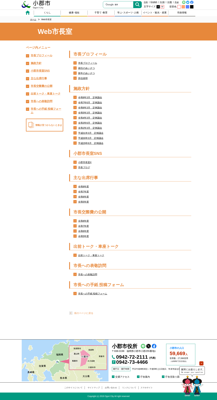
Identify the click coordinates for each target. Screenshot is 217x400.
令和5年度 (83, 201)
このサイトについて (73, 387)
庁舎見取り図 (172, 376)
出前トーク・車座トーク (91, 255)
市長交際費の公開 (41, 86)
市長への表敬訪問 (87, 274)
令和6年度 (83, 196)
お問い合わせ (111, 387)
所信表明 (83, 78)
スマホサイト (147, 387)
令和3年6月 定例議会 (90, 122)
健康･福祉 (74, 12)
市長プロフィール (87, 63)
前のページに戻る (83, 313)
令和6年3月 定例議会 (90, 107)
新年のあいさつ (86, 73)
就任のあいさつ (86, 68)
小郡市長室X (85, 162)
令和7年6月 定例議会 (90, 102)
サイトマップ (94, 387)
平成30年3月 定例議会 (90, 138)
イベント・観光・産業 (155, 12)
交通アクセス (122, 376)
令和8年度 (83, 186)
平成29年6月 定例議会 (90, 143)
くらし (47, 12)
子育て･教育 (100, 12)
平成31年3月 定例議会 (90, 133)
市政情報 (182, 12)
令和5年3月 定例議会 (90, 112)
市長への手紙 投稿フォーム (92, 293)
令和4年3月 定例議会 (90, 117)
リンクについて (129, 387)
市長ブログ (84, 167)
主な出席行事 (39, 78)
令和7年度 (83, 191)
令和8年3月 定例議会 (90, 97)
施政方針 (36, 63)
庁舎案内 (145, 376)
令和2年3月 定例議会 (90, 128)
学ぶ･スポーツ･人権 (128, 12)
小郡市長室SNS (40, 70)
